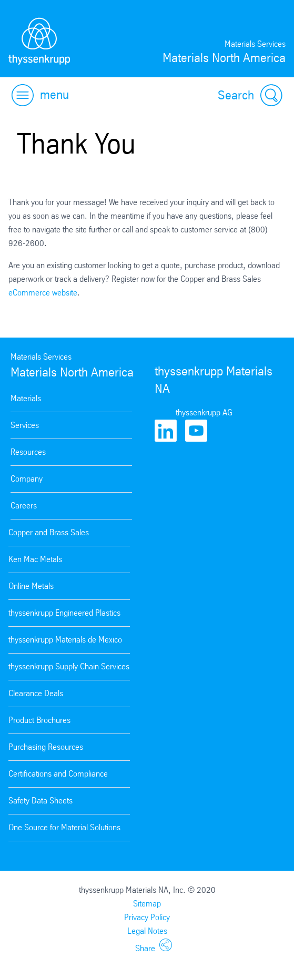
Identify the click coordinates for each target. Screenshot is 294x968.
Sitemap (147, 904)
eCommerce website (42, 293)
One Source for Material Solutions (64, 827)
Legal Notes (147, 931)
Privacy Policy (147, 917)
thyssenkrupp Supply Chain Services (68, 666)
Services (25, 425)
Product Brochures (39, 720)
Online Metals (31, 586)
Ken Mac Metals (35, 559)
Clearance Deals (35, 693)
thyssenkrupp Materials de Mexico (65, 640)
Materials (26, 398)
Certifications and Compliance (58, 774)
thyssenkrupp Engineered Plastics (64, 613)
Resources (28, 452)
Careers (24, 506)
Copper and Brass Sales (48, 532)
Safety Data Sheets (40, 801)
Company (27, 479)
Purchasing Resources (45, 747)
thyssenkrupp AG (204, 412)
